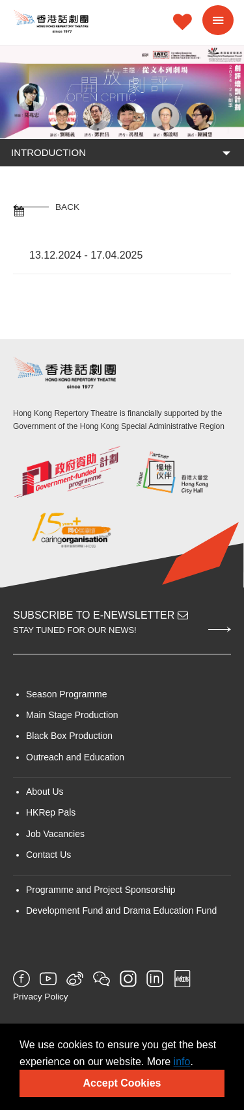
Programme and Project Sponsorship (101, 889)
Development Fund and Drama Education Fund (121, 910)
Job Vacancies (55, 834)
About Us (45, 791)
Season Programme (66, 694)
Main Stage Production (72, 715)
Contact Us (48, 854)
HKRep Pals (50, 812)
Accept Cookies (122, 1083)
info (182, 1061)
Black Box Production (69, 735)
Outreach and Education (75, 757)
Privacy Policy (40, 996)
